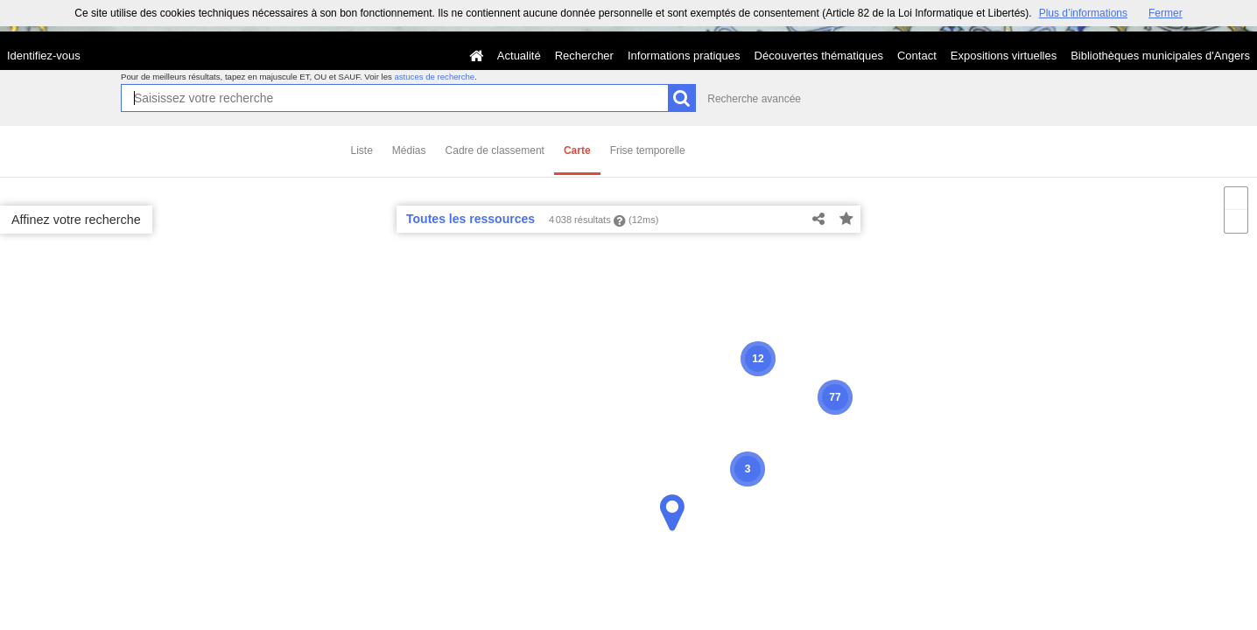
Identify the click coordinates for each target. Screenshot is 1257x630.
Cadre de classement (495, 150)
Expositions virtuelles (1004, 55)
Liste (362, 150)
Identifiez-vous (44, 55)
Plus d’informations (1083, 13)
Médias (409, 150)
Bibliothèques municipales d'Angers (1160, 55)
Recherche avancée (754, 99)
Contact (917, 55)
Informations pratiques (684, 55)
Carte (577, 150)
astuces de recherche (434, 76)
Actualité (519, 55)
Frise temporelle (647, 150)
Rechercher (584, 55)
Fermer (1165, 13)
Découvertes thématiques (819, 55)
